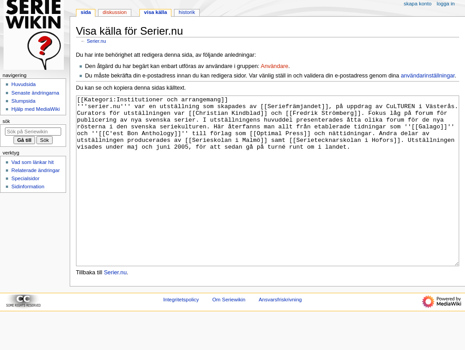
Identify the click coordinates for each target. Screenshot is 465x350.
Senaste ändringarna (35, 92)
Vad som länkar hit (32, 162)
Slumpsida (23, 101)
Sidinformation (27, 186)
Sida (85, 12)
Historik (187, 12)
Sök (6, 121)
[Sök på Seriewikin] (33, 131)
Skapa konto (418, 3)
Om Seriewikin (229, 333)
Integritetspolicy (181, 333)
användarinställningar (428, 76)
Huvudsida (23, 84)
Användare (274, 66)
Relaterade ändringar (35, 170)
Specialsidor (25, 178)
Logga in (446, 3)
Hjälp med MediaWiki (35, 109)
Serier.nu (96, 41)
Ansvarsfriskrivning (280, 333)
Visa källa (155, 12)
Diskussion (114, 12)
